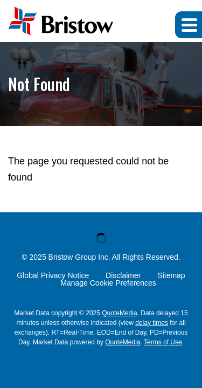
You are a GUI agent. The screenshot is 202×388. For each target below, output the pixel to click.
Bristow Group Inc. (79, 257)
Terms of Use (163, 342)
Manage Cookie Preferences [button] (108, 283)
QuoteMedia (119, 313)
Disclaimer (123, 275)
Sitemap (171, 275)
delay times (151, 323)
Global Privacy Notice (53, 275)
